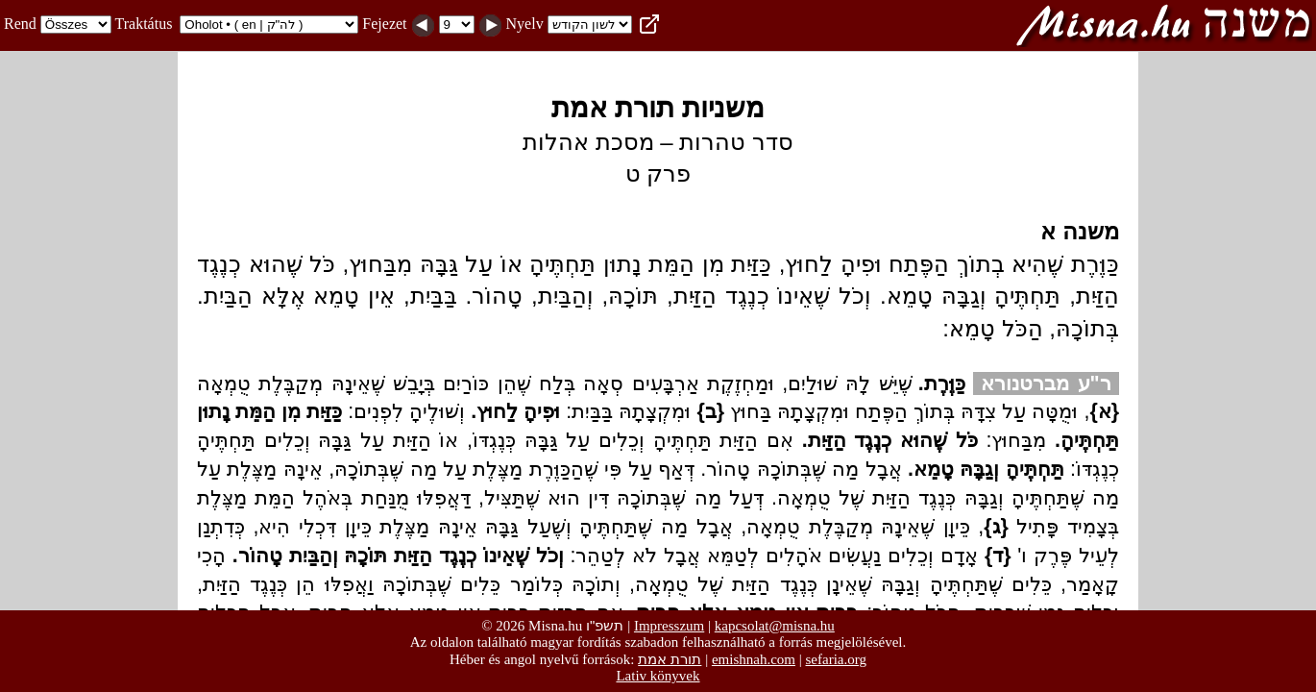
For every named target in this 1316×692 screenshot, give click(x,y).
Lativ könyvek (657, 675)
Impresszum (669, 625)
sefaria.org (836, 659)
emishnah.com (753, 659)
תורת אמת (669, 659)
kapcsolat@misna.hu (775, 625)
